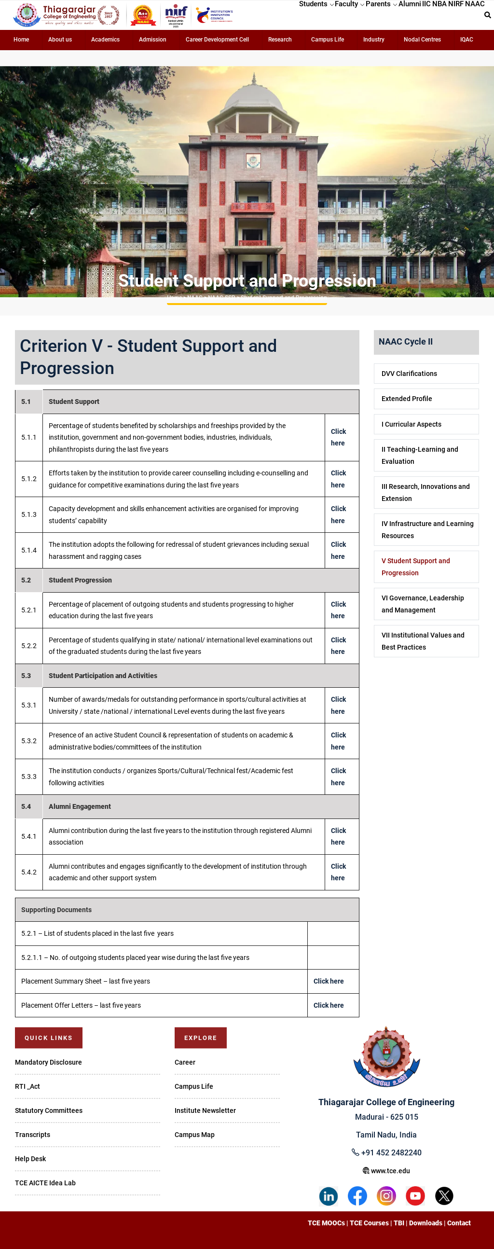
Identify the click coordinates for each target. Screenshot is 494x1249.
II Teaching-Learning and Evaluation (420, 455)
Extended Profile (407, 398)
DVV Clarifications (409, 373)
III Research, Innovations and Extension (426, 492)
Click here (329, 981)
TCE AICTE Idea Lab (45, 1183)
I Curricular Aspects (411, 424)
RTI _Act (27, 1086)
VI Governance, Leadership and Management (423, 604)
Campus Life (327, 39)
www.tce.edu (386, 1171)
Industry (373, 39)
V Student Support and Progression (416, 567)
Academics (105, 39)
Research (280, 39)
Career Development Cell (217, 39)
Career (185, 1062)
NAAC (195, 297)
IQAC (466, 39)
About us (60, 39)
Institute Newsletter (205, 1110)
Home (21, 39)
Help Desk (30, 1159)
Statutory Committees (48, 1110)
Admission (152, 39)
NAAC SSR (221, 297)
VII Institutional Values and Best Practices (423, 641)
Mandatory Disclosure (48, 1062)
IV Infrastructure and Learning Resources (428, 530)
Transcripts (32, 1134)
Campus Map (195, 1134)
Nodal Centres (422, 39)
